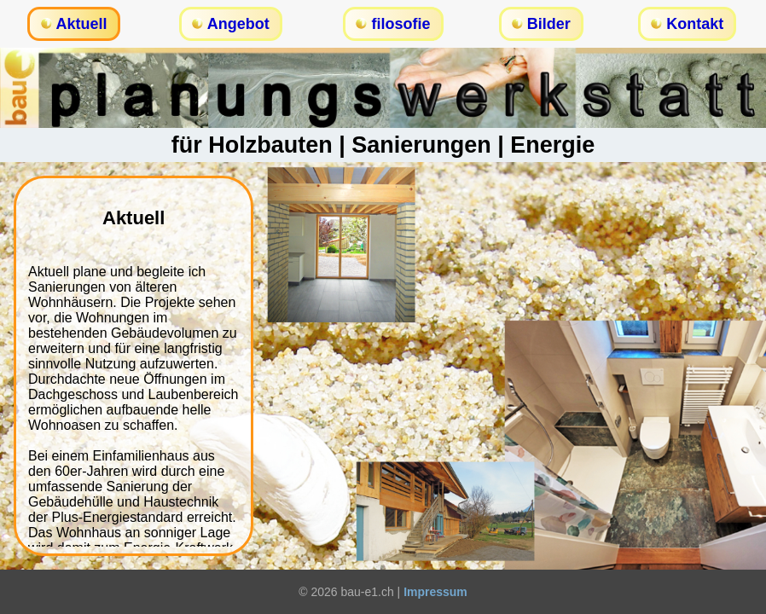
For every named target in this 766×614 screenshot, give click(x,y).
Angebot (238, 23)
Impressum (435, 592)
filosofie (400, 23)
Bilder (549, 23)
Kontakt (694, 23)
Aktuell (81, 23)
